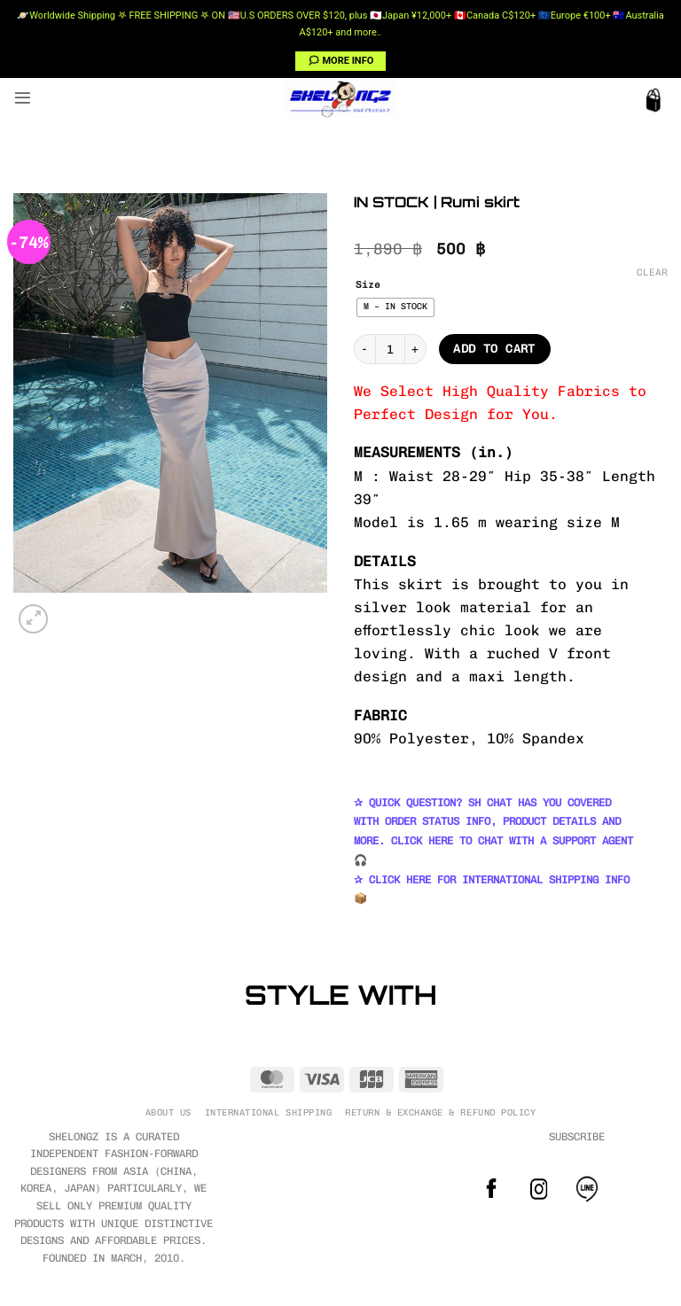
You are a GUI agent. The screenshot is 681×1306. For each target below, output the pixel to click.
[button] (22, 98)
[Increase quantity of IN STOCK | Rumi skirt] (416, 349)
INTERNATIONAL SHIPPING (268, 1112)
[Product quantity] (390, 349)
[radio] (395, 307)
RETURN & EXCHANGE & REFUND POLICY (440, 1112)
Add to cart (494, 348)
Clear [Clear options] (652, 272)
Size (368, 285)
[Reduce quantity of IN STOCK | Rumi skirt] (364, 349)
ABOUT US (168, 1112)
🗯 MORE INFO (341, 60)
